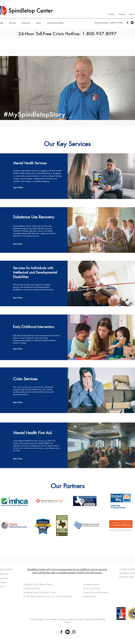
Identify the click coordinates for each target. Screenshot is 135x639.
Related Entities (89, 596)
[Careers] (111, 14)
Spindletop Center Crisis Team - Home (39, 592)
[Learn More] (21, 187)
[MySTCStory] (63, 117)
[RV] (71, 117)
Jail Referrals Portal (31, 588)
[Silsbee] (69, 117)
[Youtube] (132, 22)
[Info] (67, 117)
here (40, 619)
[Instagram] (74, 632)
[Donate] (122, 14)
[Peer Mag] (65, 117)
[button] (13, 23)
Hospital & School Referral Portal (37, 584)
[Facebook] (127, 22)
